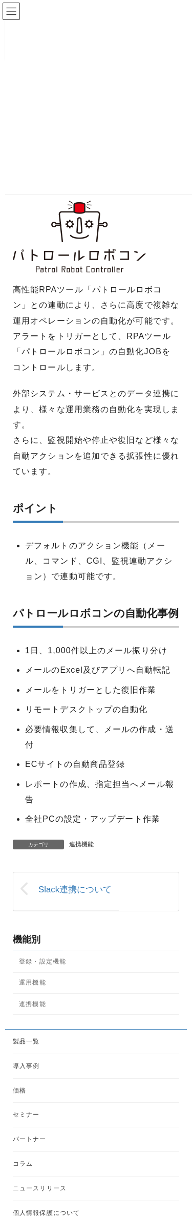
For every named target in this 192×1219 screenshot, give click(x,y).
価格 (19, 1090)
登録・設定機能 (42, 961)
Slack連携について (75, 889)
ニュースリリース (40, 1188)
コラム (23, 1163)
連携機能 (81, 844)
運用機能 (32, 982)
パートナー (30, 1139)
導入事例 (26, 1066)
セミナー (26, 1115)
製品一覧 (26, 1041)
